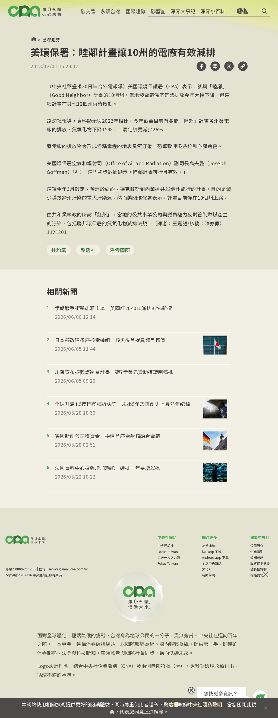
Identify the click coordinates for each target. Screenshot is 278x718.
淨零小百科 (213, 14)
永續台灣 (110, 14)
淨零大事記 (183, 14)
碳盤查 (158, 14)
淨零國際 (120, 250)
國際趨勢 (135, 14)
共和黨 (58, 250)
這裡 (173, 704)
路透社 (88, 250)
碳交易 (88, 14)
